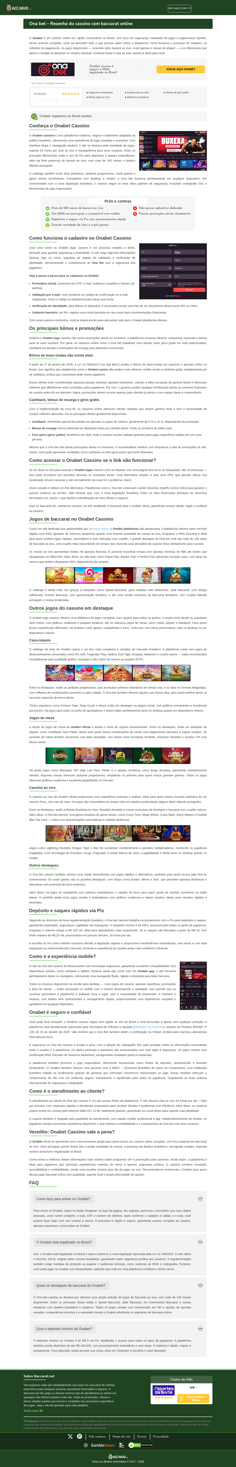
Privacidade (161, 1436)
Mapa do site (121, 1436)
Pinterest (81, 1438)
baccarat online (99, 528)
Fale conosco (97, 1436)
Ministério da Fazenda (149, 1027)
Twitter (70, 1436)
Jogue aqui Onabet (180, 69)
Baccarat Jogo (178, 8)
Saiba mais (31, 1410)
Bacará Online (18, 8)
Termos (141, 1436)
